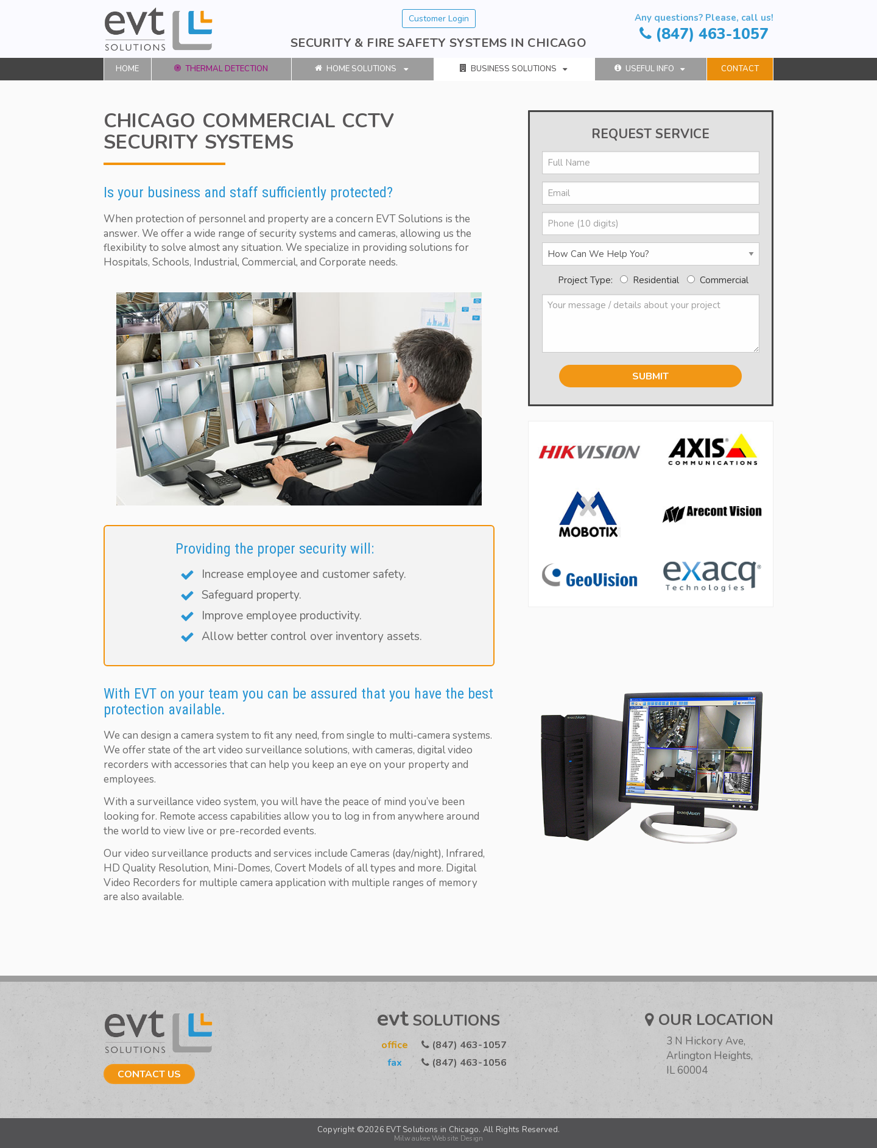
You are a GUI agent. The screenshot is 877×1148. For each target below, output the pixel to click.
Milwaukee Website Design (439, 1138)
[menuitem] (127, 69)
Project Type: (586, 280)
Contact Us (149, 1074)
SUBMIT (650, 376)
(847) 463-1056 (438, 1062)
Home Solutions (362, 68)
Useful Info (650, 68)
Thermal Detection (221, 68)
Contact (740, 68)
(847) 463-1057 (704, 28)
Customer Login (439, 18)
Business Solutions (513, 68)
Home (127, 68)
